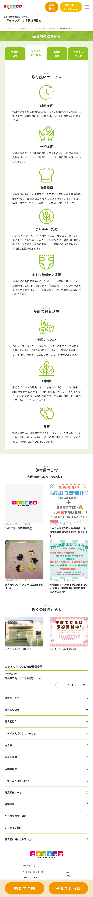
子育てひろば (68, 888)
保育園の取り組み (36, 53)
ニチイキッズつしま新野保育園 (45, 29)
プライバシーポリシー (31, 866)
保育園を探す (25, 29)
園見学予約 (24, 888)
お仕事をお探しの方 (71, 7)
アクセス (72, 684)
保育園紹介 (14, 54)
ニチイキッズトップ (10, 29)
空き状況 (52, 7)
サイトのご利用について (32, 871)
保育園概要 (57, 54)
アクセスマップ (78, 54)
